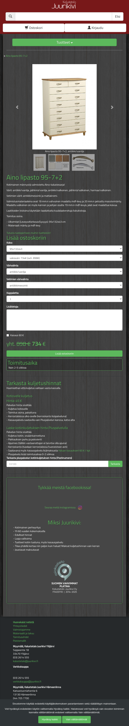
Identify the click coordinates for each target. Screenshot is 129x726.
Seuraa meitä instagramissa (64, 507)
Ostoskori (34, 27)
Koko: (9, 243)
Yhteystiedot (20, 626)
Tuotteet (65, 42)
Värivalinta (12, 265)
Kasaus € (17, 335)
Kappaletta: (13, 293)
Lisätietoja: (12, 306)
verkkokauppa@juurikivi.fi (27, 681)
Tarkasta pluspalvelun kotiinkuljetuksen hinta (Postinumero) (39, 458)
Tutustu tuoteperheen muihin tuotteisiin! (29, 233)
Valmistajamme (21, 629)
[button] (15, 105)
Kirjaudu (95, 27)
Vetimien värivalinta (17, 279)
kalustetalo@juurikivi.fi (25, 661)
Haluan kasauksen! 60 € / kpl (74, 450)
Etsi (117, 16)
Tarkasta (115, 464)
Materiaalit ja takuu (23, 633)
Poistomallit (19, 641)
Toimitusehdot (21, 637)
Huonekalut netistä (23, 622)
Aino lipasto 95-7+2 (17, 56)
